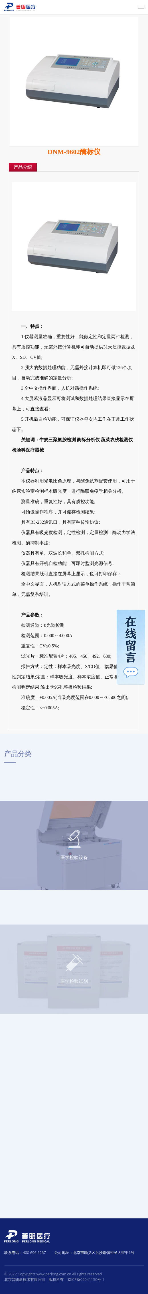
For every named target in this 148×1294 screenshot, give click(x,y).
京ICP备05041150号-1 (86, 1279)
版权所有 (56, 1279)
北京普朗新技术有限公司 (24, 1279)
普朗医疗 (19, 7)
